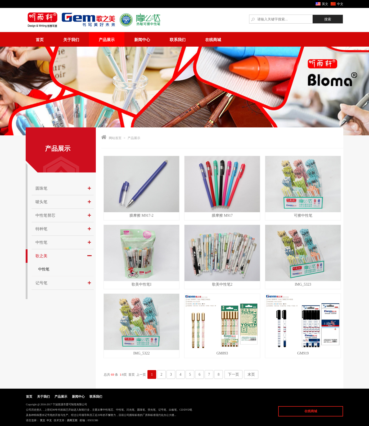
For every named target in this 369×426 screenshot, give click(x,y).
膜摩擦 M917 (222, 216)
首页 (40, 40)
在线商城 (213, 40)
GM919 (303, 353)
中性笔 (41, 242)
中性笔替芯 (45, 215)
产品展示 (107, 40)
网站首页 (115, 138)
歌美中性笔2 (222, 284)
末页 (251, 374)
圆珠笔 (41, 188)
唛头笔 (41, 202)
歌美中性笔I (141, 284)
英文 (325, 4)
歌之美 (41, 256)
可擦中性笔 (303, 216)
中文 (340, 4)
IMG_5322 (141, 353)
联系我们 (178, 40)
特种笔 (41, 229)
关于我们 (71, 40)
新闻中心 (142, 40)
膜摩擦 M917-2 (141, 216)
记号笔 (41, 283)
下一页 (233, 374)
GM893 (222, 353)
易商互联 (72, 420)
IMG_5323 (303, 284)
